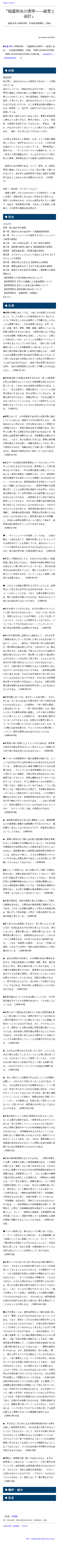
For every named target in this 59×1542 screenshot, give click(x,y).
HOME (5, 3)
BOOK (11, 3)
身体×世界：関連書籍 (11, 1526)
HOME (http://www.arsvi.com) (42, 1539)
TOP (28, 1539)
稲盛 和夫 (8, 46)
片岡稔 (14, 1516)
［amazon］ (47, 54)
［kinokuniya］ (10, 58)
